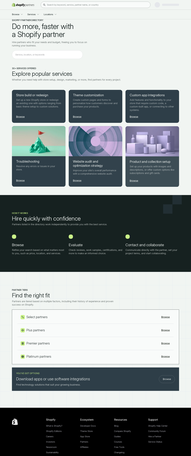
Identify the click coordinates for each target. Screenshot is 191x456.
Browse (167, 441)
